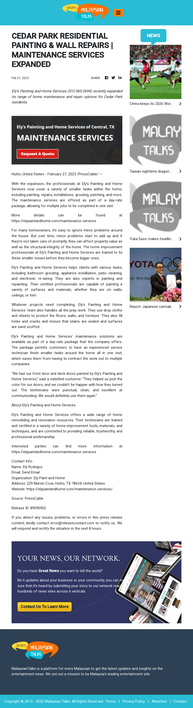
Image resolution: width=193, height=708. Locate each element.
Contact (180, 701)
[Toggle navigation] (118, 12)
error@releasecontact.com (72, 523)
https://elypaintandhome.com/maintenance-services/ (69, 489)
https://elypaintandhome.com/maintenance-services (54, 221)
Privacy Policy (134, 701)
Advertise (159, 701)
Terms (110, 701)
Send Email (31, 472)
